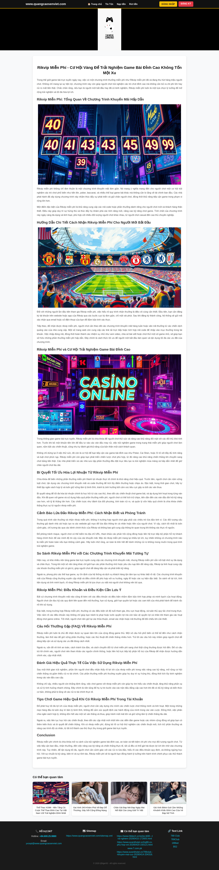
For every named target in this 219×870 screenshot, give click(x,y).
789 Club (175, 836)
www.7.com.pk (135, 848)
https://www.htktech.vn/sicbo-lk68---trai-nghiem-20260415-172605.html (135, 837)
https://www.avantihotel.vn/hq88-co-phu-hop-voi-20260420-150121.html (135, 843)
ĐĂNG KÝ (186, 4)
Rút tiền (133, 4)
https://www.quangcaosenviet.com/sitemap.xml (89, 836)
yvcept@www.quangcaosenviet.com (44, 843)
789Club (175, 839)
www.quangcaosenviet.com (46, 4)
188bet (175, 843)
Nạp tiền (121, 4)
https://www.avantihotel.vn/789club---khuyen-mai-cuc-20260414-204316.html (135, 854)
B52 (175, 846)
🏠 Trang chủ (95, 4)
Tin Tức (109, 4)
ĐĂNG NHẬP (168, 4)
